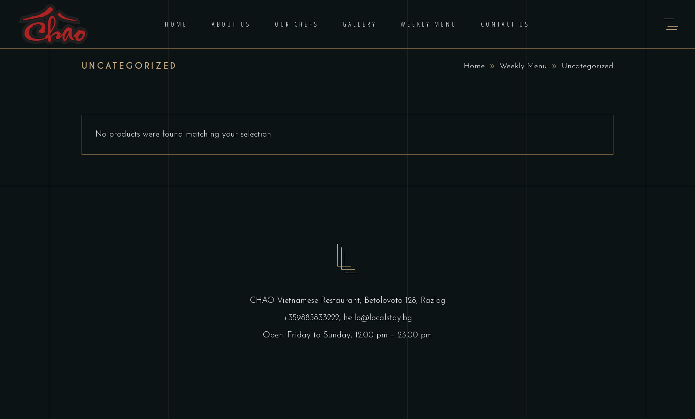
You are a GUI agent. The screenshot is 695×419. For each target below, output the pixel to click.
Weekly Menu (523, 66)
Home (474, 66)
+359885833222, (313, 318)
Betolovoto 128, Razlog (404, 301)
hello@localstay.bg (378, 318)
